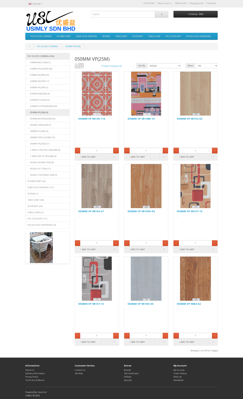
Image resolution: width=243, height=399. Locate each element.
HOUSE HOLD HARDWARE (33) (42, 224)
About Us (29, 370)
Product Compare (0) (112, 66)
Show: (190, 65)
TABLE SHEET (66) (36, 199)
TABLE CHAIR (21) (36, 212)
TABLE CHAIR (154, 36)
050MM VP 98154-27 (91, 211)
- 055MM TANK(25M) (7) (39, 124)
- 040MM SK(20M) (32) (38, 74)
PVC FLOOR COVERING (41, 36)
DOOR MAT (137, 36)
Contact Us (80, 370)
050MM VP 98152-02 (189, 118)
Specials (128, 380)
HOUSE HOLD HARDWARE (198, 36)
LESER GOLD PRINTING (86, 36)
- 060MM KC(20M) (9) (38, 131)
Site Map (79, 373)
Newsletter (178, 380)
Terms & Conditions (34, 380)
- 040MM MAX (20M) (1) (39, 62)
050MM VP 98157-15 (91, 303)
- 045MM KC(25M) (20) (38, 99)
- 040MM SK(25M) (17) (38, 81)
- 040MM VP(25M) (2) (38, 87)
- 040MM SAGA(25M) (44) (40, 68)
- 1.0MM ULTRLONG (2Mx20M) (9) (44, 149)
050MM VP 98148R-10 (141, 118)
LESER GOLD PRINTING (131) (41, 187)
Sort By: (141, 65)
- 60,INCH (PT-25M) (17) (39, 168)
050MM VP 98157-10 (189, 211)
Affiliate (127, 376)
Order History (180, 373)
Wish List (177, 376)
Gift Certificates (131, 373)
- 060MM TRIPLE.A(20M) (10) (41, 137)
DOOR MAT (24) (35, 206)
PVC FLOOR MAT (173, 36)
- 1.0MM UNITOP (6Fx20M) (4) (42, 156)
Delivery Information (35, 373)
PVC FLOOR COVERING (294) (41, 56)
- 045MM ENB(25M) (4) (39, 93)
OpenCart (42, 392)
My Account (178, 370)
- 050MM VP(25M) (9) (38, 112)
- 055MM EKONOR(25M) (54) (41, 118)
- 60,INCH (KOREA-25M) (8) (41, 162)
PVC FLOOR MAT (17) (37, 218)
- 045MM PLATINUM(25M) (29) (42, 106)
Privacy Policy (31, 376)
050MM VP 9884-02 (189, 303)
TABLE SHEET (121, 36)
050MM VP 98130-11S (91, 118)
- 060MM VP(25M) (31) (38, 143)
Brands (127, 370)
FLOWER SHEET (64, 36)
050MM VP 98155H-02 (141, 211)
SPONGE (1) (33, 193)
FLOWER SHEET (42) (37, 181)
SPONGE (106, 36)
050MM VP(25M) (72, 46)
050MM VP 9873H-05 (140, 303)
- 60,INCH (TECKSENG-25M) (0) (42, 174)
